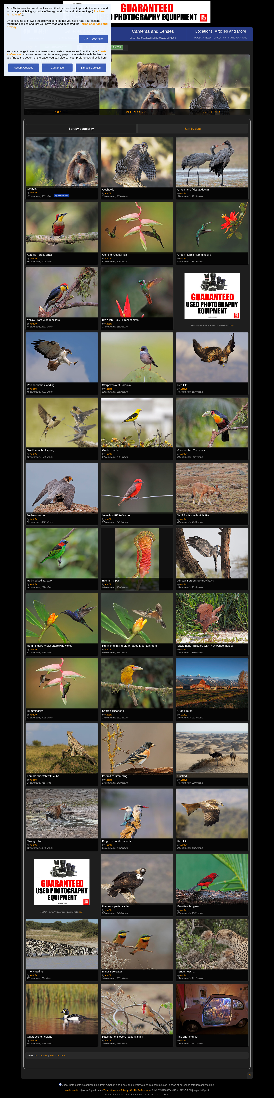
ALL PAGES (41, 1055)
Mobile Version (72, 1090)
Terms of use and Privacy (115, 1090)
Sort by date (193, 128)
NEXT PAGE (57, 1055)
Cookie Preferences (140, 1090)
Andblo (33, 192)
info (231, 325)
